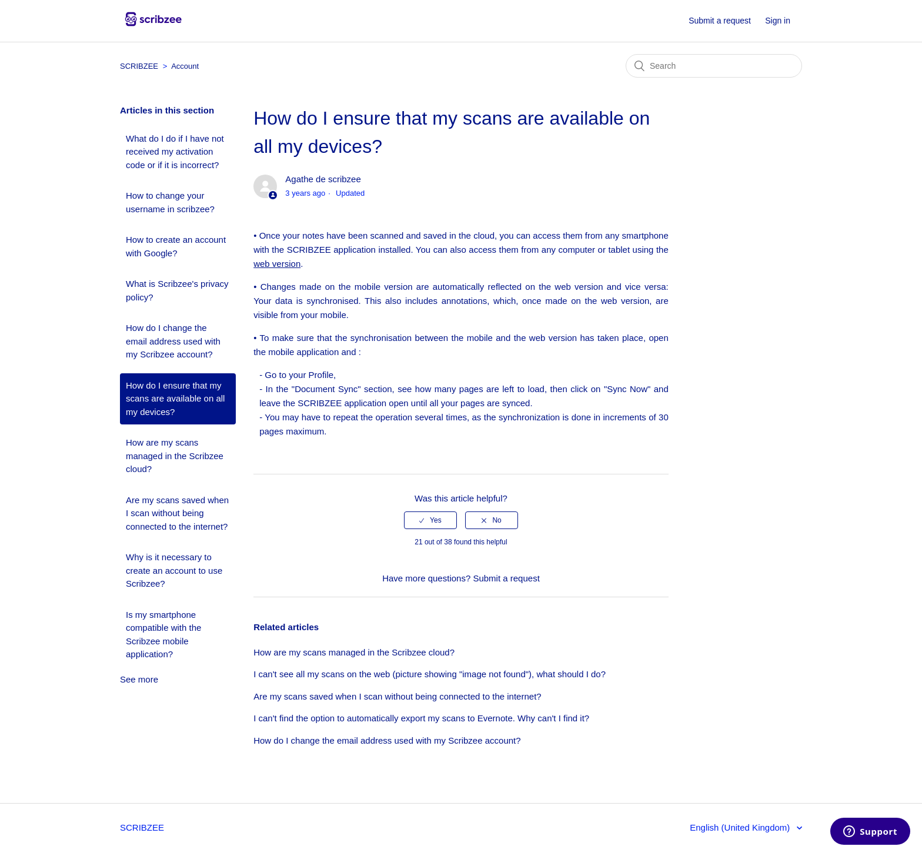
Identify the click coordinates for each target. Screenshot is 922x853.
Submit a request (720, 20)
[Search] (714, 66)
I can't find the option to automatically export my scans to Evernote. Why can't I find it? (421, 718)
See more (139, 679)
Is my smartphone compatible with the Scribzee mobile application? (163, 635)
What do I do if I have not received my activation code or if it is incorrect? (175, 151)
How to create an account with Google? (176, 246)
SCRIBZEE (140, 66)
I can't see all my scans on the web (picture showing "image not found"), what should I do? (429, 674)
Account (185, 66)
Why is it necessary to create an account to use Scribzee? (174, 570)
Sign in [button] (777, 20)
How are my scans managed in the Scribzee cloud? (174, 455)
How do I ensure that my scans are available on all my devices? (175, 398)
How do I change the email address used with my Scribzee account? (173, 341)
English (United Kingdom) (741, 827)
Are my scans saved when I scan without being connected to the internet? (177, 513)
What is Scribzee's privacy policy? (177, 290)
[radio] (430, 520)
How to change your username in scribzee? (170, 202)
